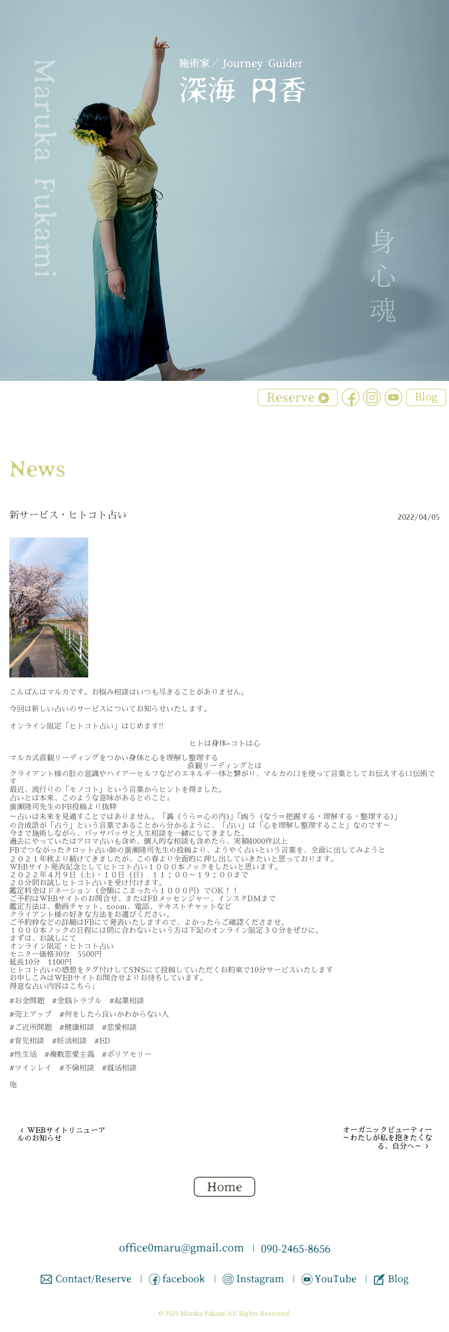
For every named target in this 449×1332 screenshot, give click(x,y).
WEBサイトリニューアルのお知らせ (61, 1134)
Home (224, 1187)
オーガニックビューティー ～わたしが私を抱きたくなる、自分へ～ (387, 1138)
